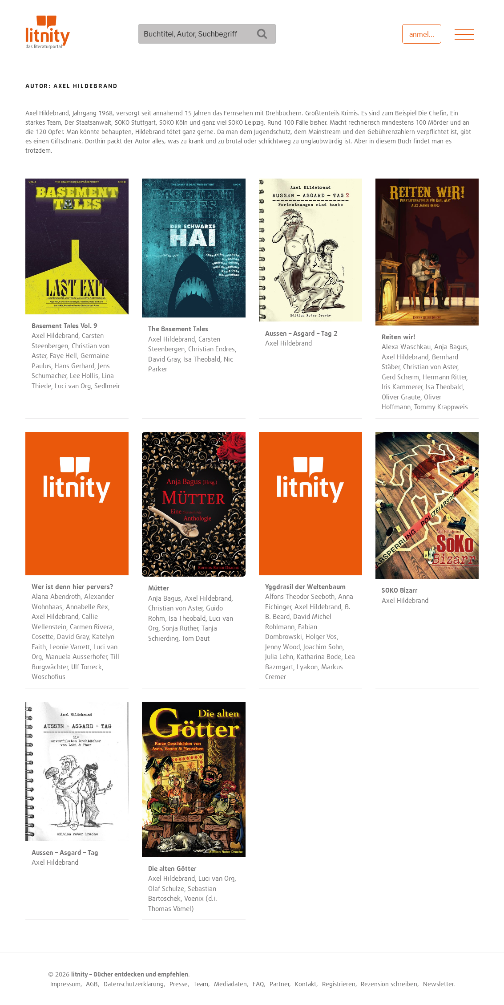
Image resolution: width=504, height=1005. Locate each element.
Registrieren (338, 984)
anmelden (425, 34)
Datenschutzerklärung (134, 984)
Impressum (65, 984)
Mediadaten (230, 984)
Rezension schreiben (389, 984)
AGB (92, 984)
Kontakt (305, 984)
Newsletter (438, 984)
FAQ (258, 984)
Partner (280, 984)
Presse (178, 984)
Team (201, 984)
